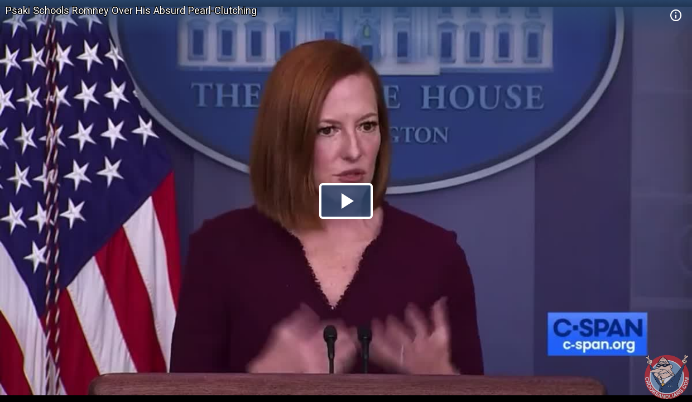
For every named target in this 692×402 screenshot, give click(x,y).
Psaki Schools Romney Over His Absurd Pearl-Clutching (131, 10)
